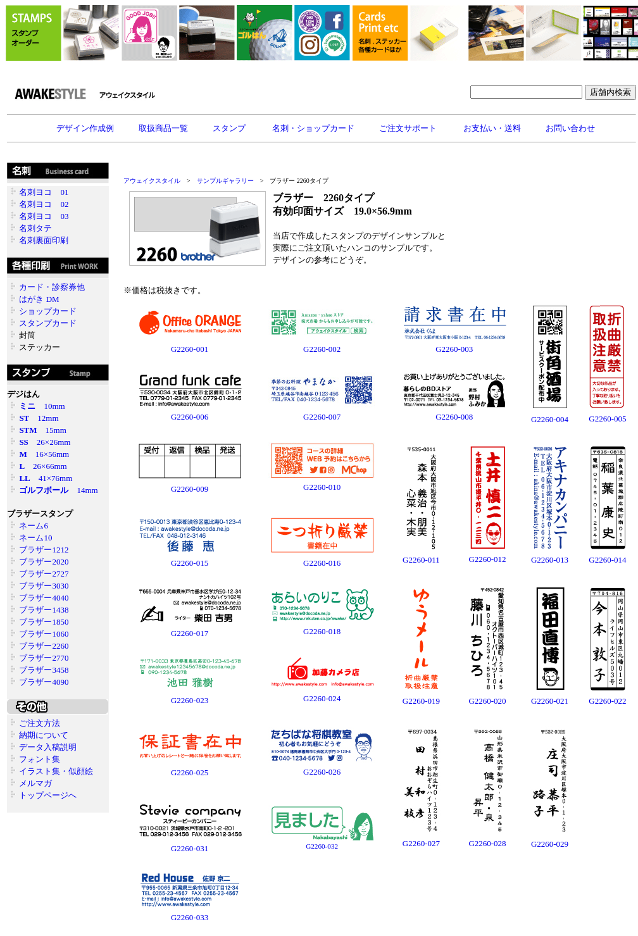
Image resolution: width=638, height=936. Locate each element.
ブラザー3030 (43, 585)
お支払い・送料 (492, 128)
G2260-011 (421, 555)
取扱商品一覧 (163, 128)
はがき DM (39, 299)
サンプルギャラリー (225, 180)
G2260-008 (454, 416)
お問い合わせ (570, 128)
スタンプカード (48, 323)
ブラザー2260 (43, 646)
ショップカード (48, 311)
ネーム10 (35, 537)
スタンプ (230, 128)
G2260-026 (322, 772)
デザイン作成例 (85, 128)
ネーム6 (33, 525)
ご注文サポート (409, 128)
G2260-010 (322, 487)
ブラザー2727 (43, 573)
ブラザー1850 (43, 622)
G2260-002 (322, 349)
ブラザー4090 (43, 682)
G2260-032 (322, 846)
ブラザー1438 (43, 610)
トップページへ (48, 795)
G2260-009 (189, 489)
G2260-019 (421, 701)
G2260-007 (322, 416)
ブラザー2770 (43, 658)
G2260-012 (487, 559)
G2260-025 (189, 772)
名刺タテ (35, 228)
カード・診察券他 (52, 287)
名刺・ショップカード (313, 128)
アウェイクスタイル (151, 180)
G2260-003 (454, 349)
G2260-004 (549, 419)
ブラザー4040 (43, 597)
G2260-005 (607, 418)
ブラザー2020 (43, 561)
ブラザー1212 (43, 549)
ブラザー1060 (43, 634)
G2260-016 (322, 563)
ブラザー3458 (43, 670)
